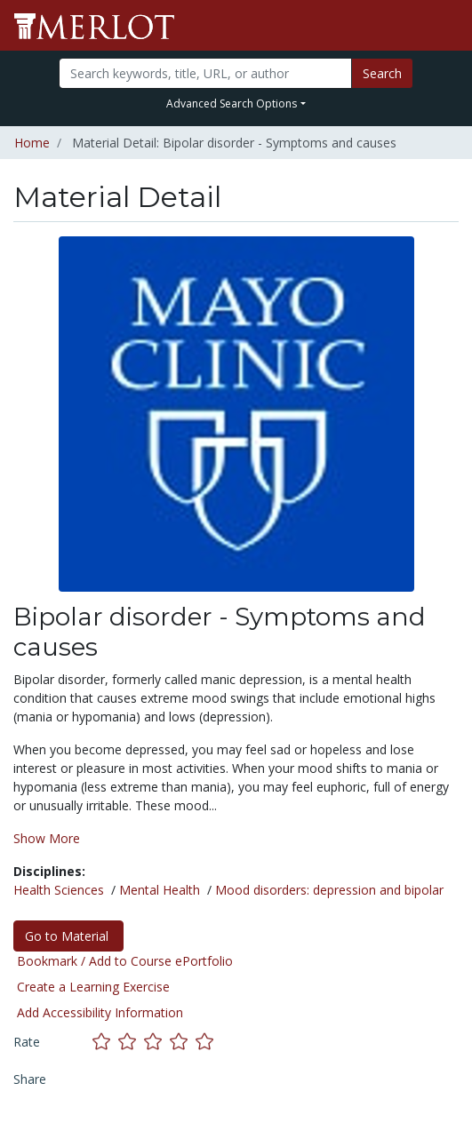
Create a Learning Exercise (93, 986)
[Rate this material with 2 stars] (131, 1042)
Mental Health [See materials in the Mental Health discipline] (159, 889)
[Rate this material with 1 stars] (105, 1042)
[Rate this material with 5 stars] (206, 1042)
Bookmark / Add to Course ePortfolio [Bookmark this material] (125, 960)
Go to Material (68, 936)
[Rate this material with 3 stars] (157, 1042)
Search (382, 73)
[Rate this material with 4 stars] (183, 1042)
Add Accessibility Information (100, 1012)
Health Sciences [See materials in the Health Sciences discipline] (58, 889)
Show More (46, 838)
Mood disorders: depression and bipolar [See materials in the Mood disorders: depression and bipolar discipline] (329, 889)
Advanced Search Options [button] (231, 103)
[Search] (205, 73)
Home (32, 142)
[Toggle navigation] (447, 25)
